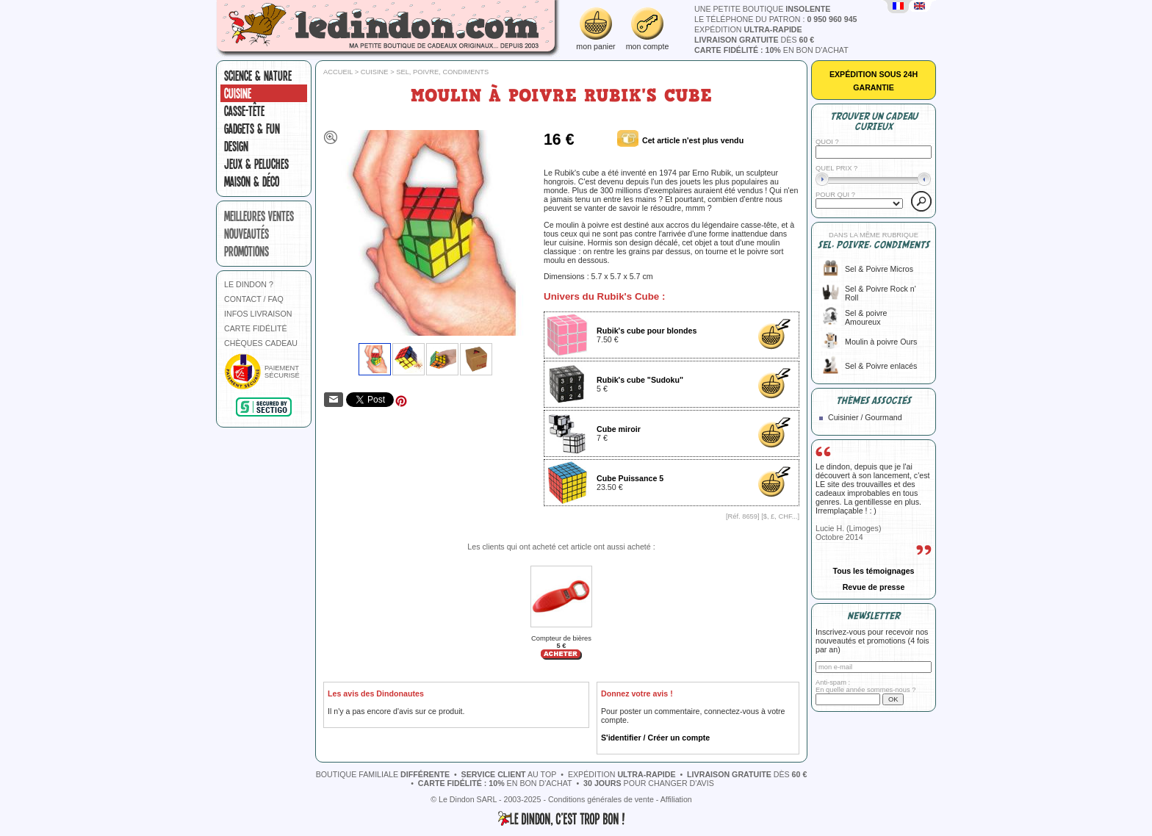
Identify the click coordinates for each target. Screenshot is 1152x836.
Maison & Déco (251, 181)
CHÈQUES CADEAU (261, 343)
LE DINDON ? (248, 284)
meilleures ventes (259, 216)
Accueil (338, 72)
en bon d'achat (771, 50)
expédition (748, 29)
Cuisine (237, 93)
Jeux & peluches (256, 164)
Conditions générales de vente (601, 799)
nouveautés (246, 233)
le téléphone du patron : (775, 19)
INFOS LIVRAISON (258, 313)
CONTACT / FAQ (254, 299)
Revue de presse (874, 587)
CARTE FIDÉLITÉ (255, 328)
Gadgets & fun (252, 128)
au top (509, 774)
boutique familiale (383, 774)
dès (754, 39)
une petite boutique (762, 8)
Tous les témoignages (873, 570)
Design (236, 146)
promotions (246, 251)
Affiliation (676, 799)
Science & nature (258, 75)
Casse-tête (244, 111)
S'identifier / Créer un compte (655, 737)
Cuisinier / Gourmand (865, 417)
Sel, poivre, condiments (442, 72)
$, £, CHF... (780, 516)
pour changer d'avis (648, 783)
